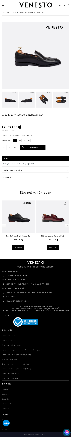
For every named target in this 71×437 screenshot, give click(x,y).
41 (24, 141)
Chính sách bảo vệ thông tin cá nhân (15, 364)
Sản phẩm (5, 399)
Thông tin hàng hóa (9, 340)
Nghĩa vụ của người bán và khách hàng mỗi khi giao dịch (23, 350)
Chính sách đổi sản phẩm (11, 345)
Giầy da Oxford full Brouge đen (18, 236)
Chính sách (7, 330)
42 (29, 141)
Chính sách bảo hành (10, 335)
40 (20, 141)
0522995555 (11, 297)
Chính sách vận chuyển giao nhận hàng (16, 354)
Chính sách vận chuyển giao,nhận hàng (16, 369)
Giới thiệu (5, 389)
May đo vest (6, 404)
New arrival (6, 394)
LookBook (5, 408)
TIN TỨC (5, 414)
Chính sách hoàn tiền (10, 378)
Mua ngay (34, 147)
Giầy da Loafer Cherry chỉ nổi (53, 236)
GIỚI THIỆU (6, 384)
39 (15, 141)
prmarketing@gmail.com (17, 301)
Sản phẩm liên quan (35, 192)
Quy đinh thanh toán (9, 359)
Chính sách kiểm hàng (10, 373)
